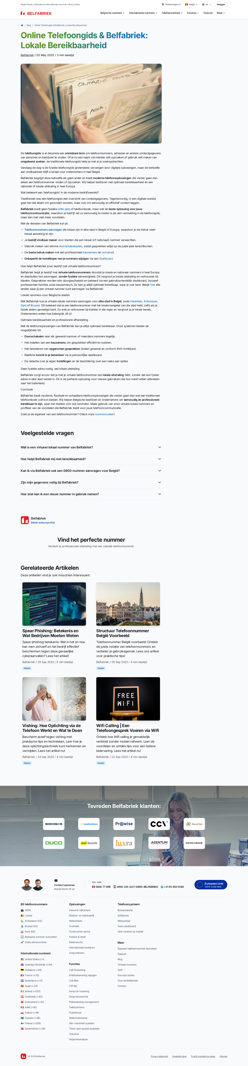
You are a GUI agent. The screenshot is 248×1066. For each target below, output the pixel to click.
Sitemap (223, 1056)
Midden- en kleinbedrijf (81, 915)
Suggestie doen (179, 1056)
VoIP (120, 969)
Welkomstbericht (78, 1017)
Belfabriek (27, 55)
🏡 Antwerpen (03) (31, 920)
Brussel (35, 305)
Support (122, 953)
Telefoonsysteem (129, 904)
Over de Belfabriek (128, 980)
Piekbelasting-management (84, 1001)
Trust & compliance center (203, 1056)
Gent (24, 305)
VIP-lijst (73, 985)
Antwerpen (150, 301)
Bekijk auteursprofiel (43, 522)
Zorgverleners (76, 952)
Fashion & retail (77, 936)
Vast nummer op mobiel (130, 931)
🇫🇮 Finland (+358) (31, 1023)
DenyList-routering (79, 991)
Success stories (126, 975)
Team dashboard (127, 926)
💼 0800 (26, 910)
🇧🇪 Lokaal (26, 915)
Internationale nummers (36, 953)
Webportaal (124, 920)
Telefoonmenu (76, 1007)
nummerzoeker (104, 414)
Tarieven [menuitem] (208, 12)
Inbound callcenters (79, 910)
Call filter (73, 980)
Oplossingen (77, 904)
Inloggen (221, 4)
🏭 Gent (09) (28, 931)
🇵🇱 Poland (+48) (30, 1012)
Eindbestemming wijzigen (83, 975)
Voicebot (74, 1033)
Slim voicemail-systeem (81, 1023)
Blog (29, 25)
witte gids (64, 209)
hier (152, 284)
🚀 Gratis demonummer (34, 942)
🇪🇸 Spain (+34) (29, 985)
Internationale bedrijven (81, 947)
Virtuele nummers (127, 964)
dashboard (106, 258)
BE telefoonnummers (34, 904)
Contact (122, 985)
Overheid (74, 926)
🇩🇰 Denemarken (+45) (33, 1028)
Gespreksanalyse (78, 1039)
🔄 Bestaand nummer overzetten (39, 936)
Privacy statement (159, 1056)
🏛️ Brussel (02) (29, 926)
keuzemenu (90, 252)
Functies (74, 964)
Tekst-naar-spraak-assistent (84, 1028)
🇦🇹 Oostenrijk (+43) (32, 996)
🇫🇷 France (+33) (30, 975)
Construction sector (79, 931)
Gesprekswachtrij (78, 996)
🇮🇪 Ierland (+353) (30, 991)
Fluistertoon (75, 1012)
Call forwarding (77, 969)
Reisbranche (75, 942)
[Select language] (207, 4)
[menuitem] (112, 12)
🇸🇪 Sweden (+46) (30, 1017)
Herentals (136, 301)
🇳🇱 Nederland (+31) (32, 980)
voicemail (108, 252)
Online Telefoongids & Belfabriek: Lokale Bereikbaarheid (60, 25)
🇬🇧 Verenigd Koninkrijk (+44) (36, 964)
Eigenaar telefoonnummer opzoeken (137, 948)
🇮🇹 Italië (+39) (29, 1007)
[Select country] (191, 4)
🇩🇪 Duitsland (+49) (31, 969)
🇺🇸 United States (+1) (32, 959)
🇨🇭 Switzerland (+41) (32, 1001)
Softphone (123, 915)
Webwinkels (75, 920)
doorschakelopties (70, 246)
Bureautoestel (125, 910)
